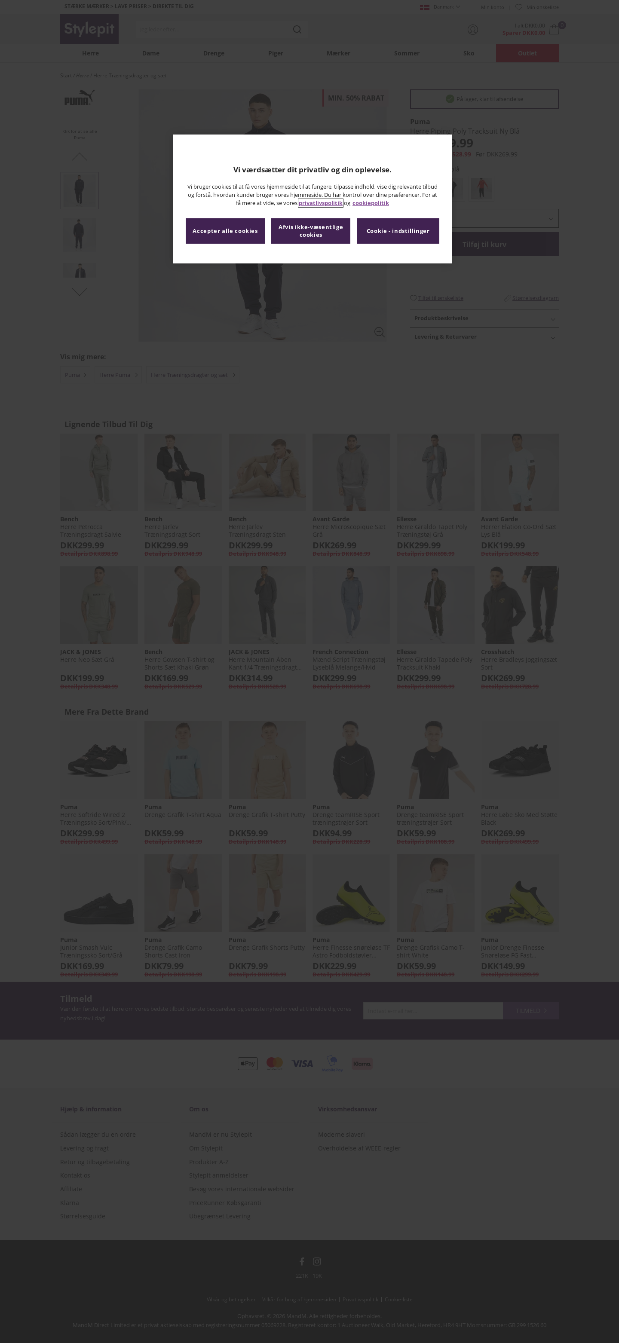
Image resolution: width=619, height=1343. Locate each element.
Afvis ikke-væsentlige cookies (311, 231)
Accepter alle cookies (225, 231)
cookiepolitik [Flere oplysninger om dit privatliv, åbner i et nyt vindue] (370, 203)
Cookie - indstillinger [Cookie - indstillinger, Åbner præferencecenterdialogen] (398, 231)
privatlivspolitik (321, 203)
